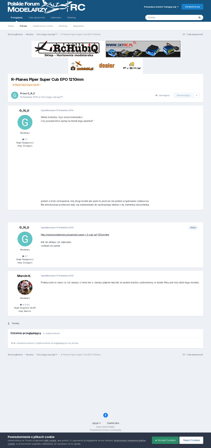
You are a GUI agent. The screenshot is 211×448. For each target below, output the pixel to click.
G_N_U (31, 93)
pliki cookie (50, 440)
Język (96, 423)
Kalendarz (56, 17)
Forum (23, 26)
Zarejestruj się (192, 6)
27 (25, 139)
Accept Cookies (164, 440)
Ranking (63, 26)
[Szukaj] (162, 17)
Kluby (11, 26)
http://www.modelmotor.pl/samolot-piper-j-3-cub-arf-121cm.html (75, 234)
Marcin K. (24, 276)
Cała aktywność (36, 17)
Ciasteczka (113, 423)
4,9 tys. (25, 304)
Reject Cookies (191, 440)
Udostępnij (162, 95)
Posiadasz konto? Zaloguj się (161, 6)
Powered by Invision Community (105, 430)
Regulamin (78, 26)
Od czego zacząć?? (52, 97)
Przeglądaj (17, 19)
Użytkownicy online (43, 26)
